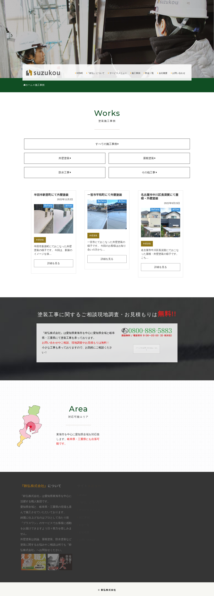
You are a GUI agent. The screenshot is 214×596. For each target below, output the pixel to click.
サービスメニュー (117, 73)
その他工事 (149, 172)
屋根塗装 (149, 158)
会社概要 (162, 73)
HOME (79, 73)
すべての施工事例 (107, 144)
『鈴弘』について (95, 73)
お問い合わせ (178, 73)
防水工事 (65, 172)
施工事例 (135, 73)
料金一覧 (149, 73)
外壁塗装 (65, 158)
